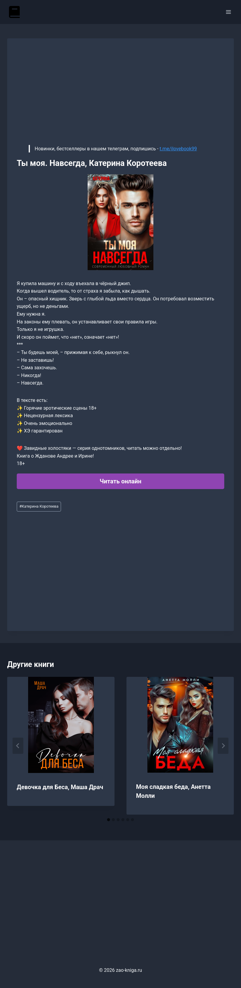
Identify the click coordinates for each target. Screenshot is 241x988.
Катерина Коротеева (39, 506)
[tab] (108, 819)
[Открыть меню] (228, 11)
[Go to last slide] (18, 746)
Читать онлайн (120, 481)
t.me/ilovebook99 (178, 149)
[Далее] (223, 746)
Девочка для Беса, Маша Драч (60, 787)
